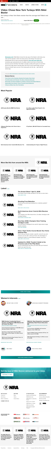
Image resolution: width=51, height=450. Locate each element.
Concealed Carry (27, 217)
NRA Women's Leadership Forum (31, 399)
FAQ (27, 448)
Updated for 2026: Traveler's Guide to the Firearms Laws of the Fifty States (32, 243)
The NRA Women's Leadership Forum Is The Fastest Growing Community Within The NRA (6, 437)
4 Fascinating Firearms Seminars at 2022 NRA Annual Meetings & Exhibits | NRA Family (13, 328)
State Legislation (30, 325)
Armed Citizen (35, 5)
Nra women (6, 325)
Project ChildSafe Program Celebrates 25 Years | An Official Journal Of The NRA (37, 333)
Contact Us (3, 395)
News (21, 5)
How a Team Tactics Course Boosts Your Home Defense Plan (33, 231)
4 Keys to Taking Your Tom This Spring (14, 85)
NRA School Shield (37, 348)
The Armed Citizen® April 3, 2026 (29, 191)
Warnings (22, 448)
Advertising (3, 397)
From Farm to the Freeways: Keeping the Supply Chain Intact (20, 78)
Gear (21, 227)
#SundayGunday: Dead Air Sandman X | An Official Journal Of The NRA (44, 176)
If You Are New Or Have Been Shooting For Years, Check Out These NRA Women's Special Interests (44, 437)
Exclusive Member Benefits (44, 397)
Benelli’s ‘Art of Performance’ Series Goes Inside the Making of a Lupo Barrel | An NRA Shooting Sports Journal (5, 178)
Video (11, 73)
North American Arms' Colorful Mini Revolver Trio (33, 212)
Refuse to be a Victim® (30, 401)
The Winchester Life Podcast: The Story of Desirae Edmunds (19, 80)
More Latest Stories (25, 291)
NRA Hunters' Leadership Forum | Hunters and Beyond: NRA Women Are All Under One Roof (13, 322)
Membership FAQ (42, 398)
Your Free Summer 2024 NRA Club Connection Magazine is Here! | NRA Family (36, 329)
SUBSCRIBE (7, 374)
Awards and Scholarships (31, 395)
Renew (13, 1)
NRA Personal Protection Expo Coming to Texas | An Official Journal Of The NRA (12, 338)
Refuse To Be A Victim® (12, 303)
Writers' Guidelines (4, 398)
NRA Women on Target (30, 403)
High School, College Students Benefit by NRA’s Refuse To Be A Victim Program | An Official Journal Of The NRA (12, 333)
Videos (27, 5)
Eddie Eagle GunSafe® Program (40, 303)
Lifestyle (22, 248)
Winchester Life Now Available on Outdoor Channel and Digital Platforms (22, 81)
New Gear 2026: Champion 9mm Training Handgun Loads (32, 222)
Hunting (5, 20)
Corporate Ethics (16, 448)
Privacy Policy (3, 448)
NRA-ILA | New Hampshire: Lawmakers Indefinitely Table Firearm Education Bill (38, 322)
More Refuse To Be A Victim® (6, 342)
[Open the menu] (45, 4)
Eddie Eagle (37, 325)
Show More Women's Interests (25, 357)
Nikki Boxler (21, 73)
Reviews (22, 217)
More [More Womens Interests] (19, 298)
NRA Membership (29, 397)
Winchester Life (15, 73)
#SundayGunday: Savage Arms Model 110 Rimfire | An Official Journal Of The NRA (19, 176)
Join (10, 1)
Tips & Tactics (10, 20)
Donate (17, 1)
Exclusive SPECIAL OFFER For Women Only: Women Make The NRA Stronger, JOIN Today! (19, 437)
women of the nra (13, 325)
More (8, 188)
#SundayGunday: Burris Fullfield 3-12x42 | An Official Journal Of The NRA (31, 176)
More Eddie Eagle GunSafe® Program (33, 342)
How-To (21, 207)
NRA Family (9, 348)
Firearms (24, 227)
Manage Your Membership (44, 400)
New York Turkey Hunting (29, 73)
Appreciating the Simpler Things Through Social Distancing (19, 83)
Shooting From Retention (26, 201)
